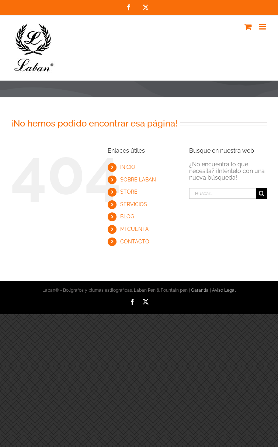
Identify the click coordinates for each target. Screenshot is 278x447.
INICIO (127, 167)
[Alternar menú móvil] (263, 27)
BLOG (127, 216)
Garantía (200, 290)
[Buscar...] (222, 193)
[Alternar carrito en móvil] (248, 27)
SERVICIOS (133, 204)
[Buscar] (261, 193)
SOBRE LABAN (138, 180)
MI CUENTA (134, 229)
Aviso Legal (224, 290)
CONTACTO (134, 242)
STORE (129, 192)
